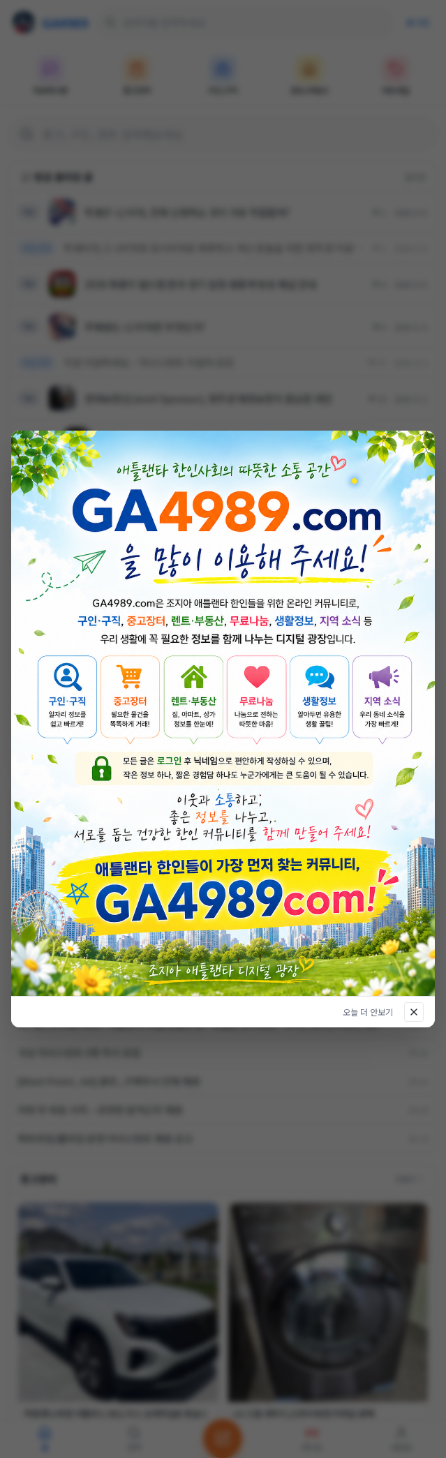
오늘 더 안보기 (368, 1012)
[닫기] (414, 1012)
